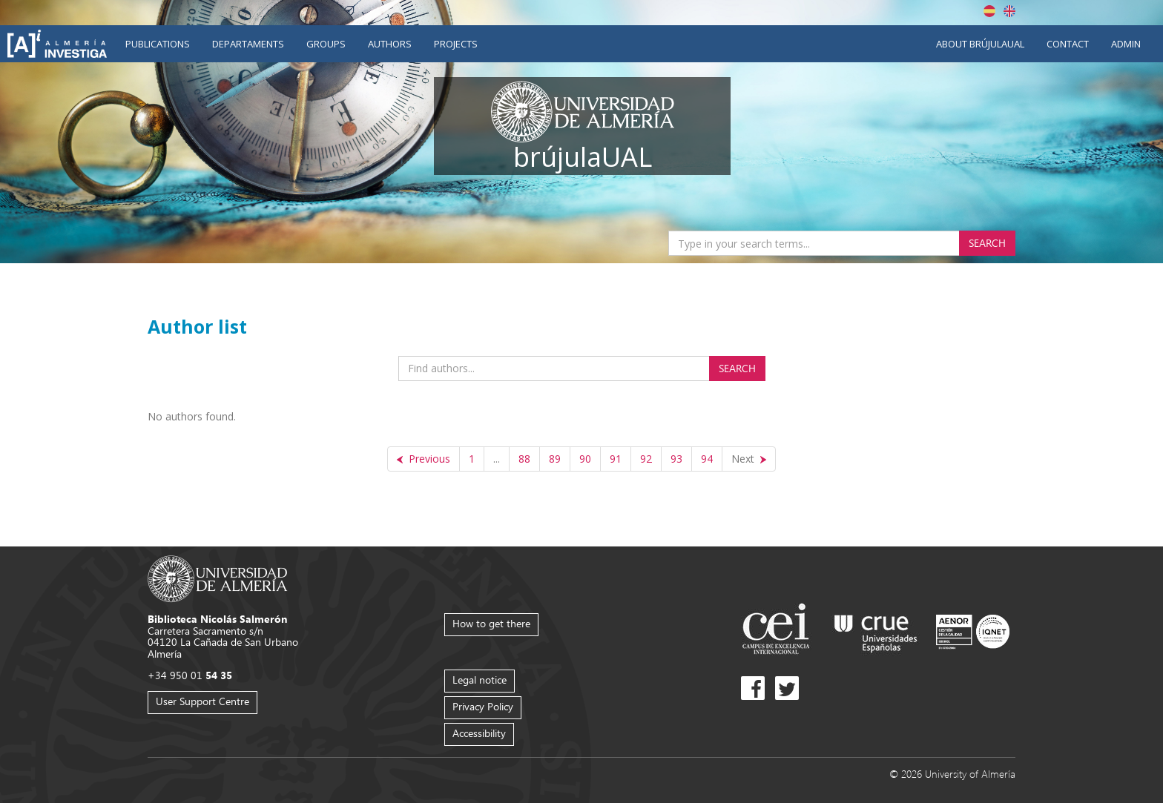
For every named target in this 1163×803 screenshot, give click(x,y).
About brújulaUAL (980, 43)
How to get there (491, 623)
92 (646, 459)
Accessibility (479, 733)
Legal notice (479, 680)
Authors (390, 43)
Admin (1126, 43)
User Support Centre (202, 701)
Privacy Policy (482, 706)
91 (616, 459)
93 (676, 459)
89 (555, 459)
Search (987, 243)
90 (585, 459)
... (496, 459)
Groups (326, 43)
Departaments (248, 43)
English (1009, 11)
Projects (456, 43)
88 (524, 459)
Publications (157, 43)
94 (707, 459)
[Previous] (423, 459)
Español (989, 11)
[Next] (749, 459)
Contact (1068, 43)
